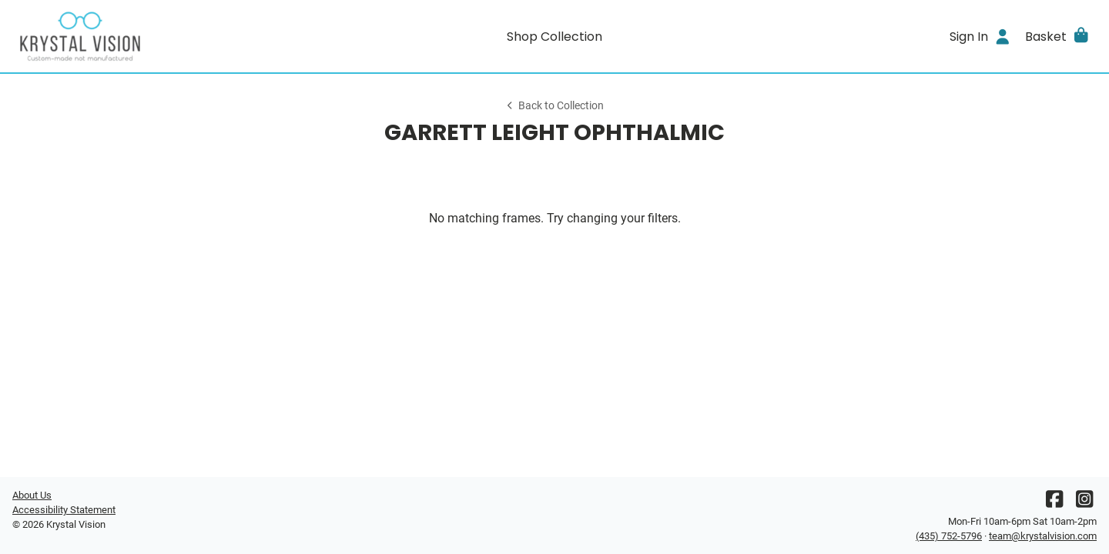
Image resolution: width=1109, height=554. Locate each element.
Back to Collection (554, 105)
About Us (32, 495)
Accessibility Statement (64, 510)
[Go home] (147, 36)
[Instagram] (1084, 503)
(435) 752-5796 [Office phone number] (949, 536)
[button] (1058, 36)
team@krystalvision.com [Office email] (1043, 536)
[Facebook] (1054, 503)
